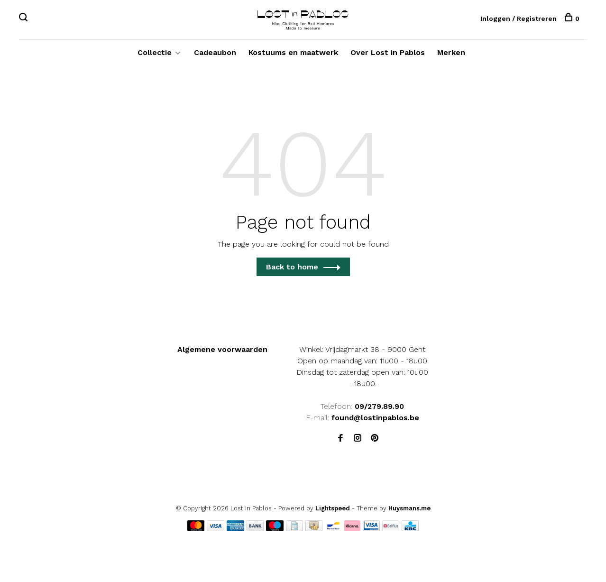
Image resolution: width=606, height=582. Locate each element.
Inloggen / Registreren (518, 18)
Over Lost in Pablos (387, 52)
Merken (451, 52)
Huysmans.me (409, 508)
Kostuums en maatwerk (293, 52)
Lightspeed (332, 508)
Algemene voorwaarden (222, 349)
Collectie (155, 52)
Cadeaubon (215, 52)
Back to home (292, 266)
